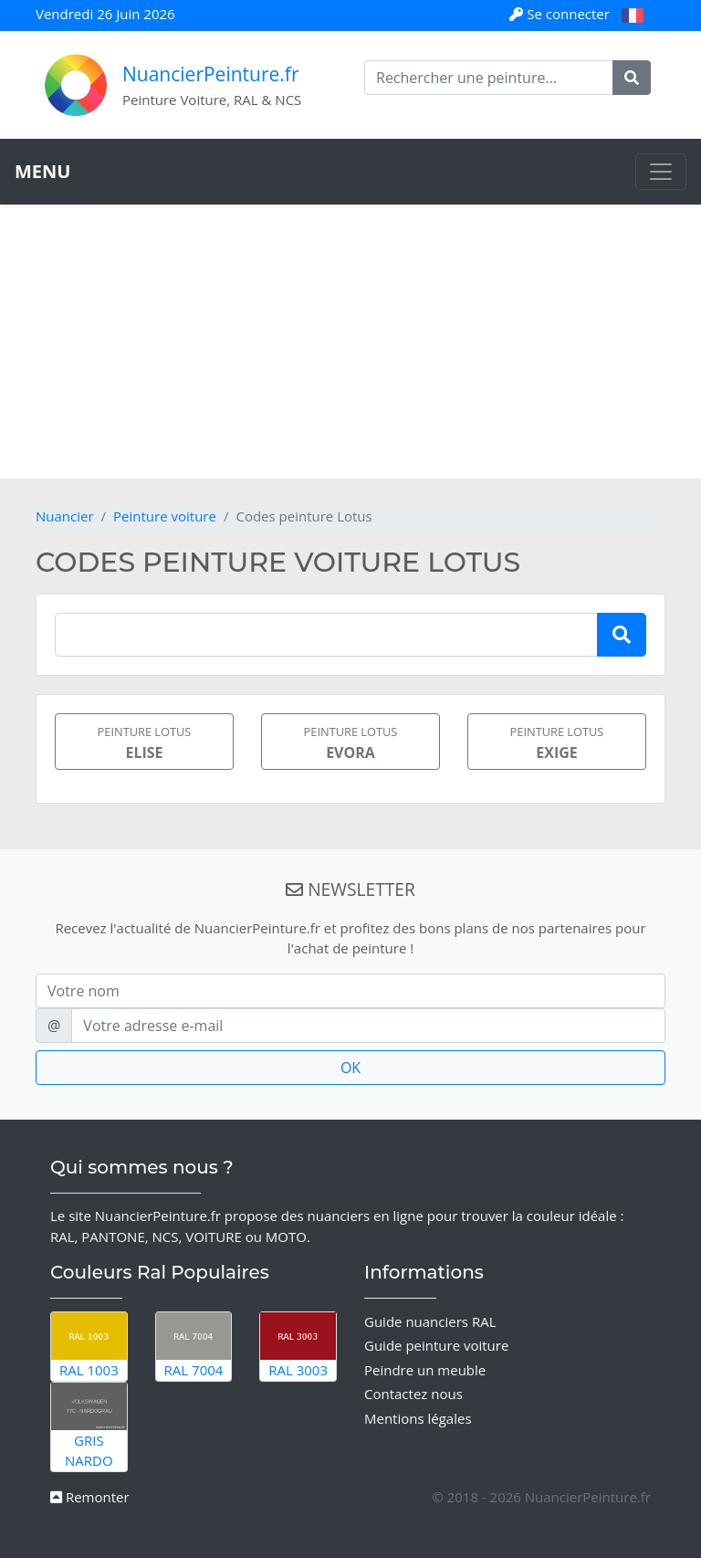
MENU (42, 171)
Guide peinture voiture (436, 1345)
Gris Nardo (89, 1426)
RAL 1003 (89, 1346)
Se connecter (560, 14)
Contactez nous (413, 1393)
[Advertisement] (350, 341)
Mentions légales (418, 1418)
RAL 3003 (298, 1346)
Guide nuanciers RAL (430, 1321)
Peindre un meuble (425, 1370)
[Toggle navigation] (660, 171)
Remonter (90, 1497)
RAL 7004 (194, 1346)
